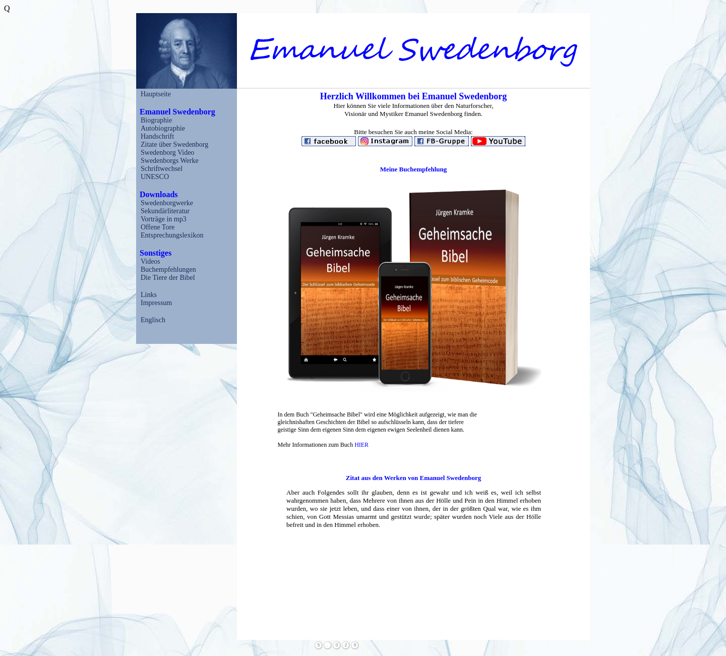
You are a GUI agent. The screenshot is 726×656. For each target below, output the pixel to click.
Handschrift (157, 136)
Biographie (156, 120)
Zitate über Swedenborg (174, 144)
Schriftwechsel (162, 168)
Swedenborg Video (167, 152)
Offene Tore (157, 227)
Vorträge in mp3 (164, 219)
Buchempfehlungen (168, 269)
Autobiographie (163, 128)
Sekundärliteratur (165, 211)
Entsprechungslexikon (172, 235)
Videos (150, 261)
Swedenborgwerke (167, 203)
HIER (361, 444)
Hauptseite (156, 94)
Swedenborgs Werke (170, 160)
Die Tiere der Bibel (168, 277)
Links (149, 295)
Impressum (156, 303)
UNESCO (155, 177)
